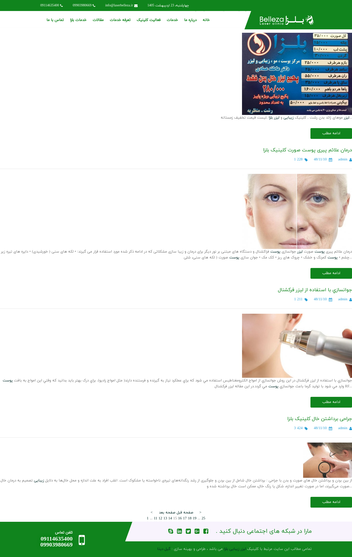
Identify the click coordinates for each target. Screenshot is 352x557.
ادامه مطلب (331, 133)
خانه (206, 20)
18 (189, 518)
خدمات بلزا (78, 20)
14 (170, 518)
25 (203, 518)
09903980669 (84, 5)
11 (155, 518)
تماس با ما (55, 20)
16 (180, 518)
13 (165, 518)
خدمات (172, 20)
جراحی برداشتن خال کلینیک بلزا (319, 418)
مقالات (98, 20)
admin (343, 159)
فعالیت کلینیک (149, 20)
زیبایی (289, 117)
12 (160, 518)
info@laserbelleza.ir (121, 5)
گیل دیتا (163, 549)
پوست (320, 251)
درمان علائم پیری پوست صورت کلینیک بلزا (307, 150)
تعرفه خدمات (120, 20)
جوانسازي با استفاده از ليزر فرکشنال (315, 290)
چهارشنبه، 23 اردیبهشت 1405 (168, 5)
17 (185, 518)
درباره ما (190, 20)
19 (194, 518)
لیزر (346, 117)
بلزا (271, 117)
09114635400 (51, 5)
